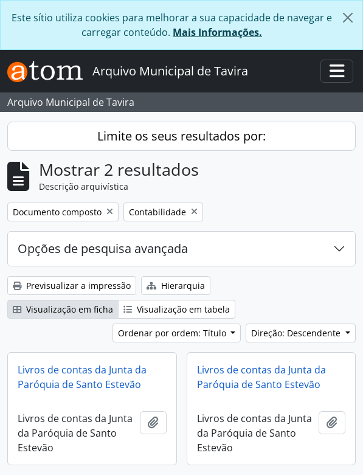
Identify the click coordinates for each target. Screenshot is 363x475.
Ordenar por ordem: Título (173, 333)
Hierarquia (176, 285)
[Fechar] (347, 18)
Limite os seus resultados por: (181, 136)
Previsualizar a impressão (72, 285)
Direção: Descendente (297, 333)
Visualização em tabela (176, 309)
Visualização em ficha (63, 309)
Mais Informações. (217, 32)
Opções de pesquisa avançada (103, 248)
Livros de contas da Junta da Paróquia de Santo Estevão (82, 377)
